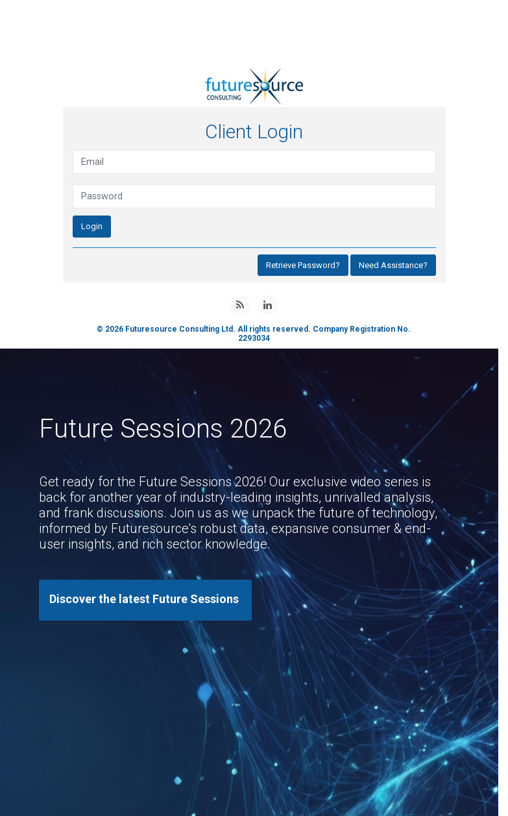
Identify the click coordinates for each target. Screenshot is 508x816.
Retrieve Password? (303, 265)
